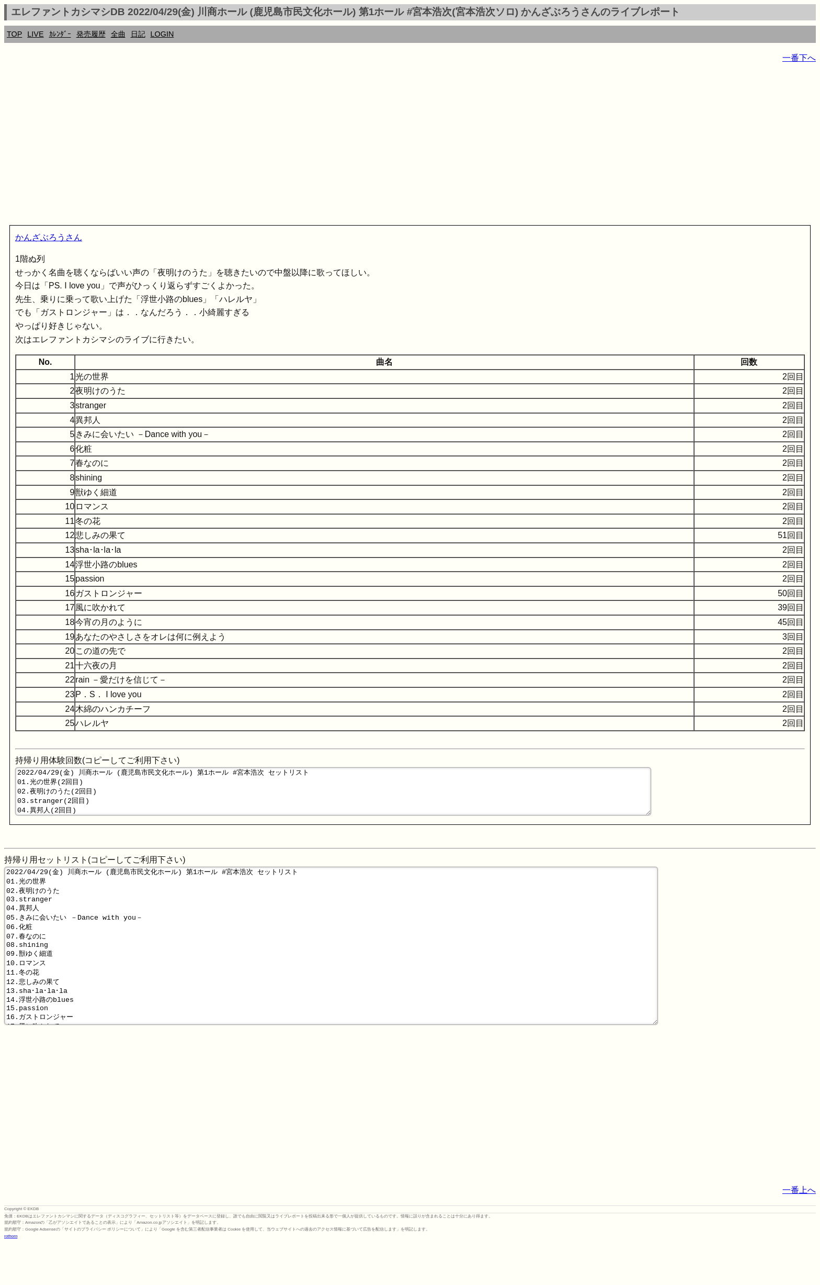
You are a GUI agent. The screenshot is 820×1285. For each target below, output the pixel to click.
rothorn (10, 1277)
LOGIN (162, 34)
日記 (138, 34)
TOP (14, 34)
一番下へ (799, 57)
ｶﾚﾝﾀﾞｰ (60, 34)
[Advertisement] (318, 146)
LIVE (35, 34)
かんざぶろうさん (48, 237)
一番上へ (799, 1230)
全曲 (118, 34)
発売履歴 (91, 34)
